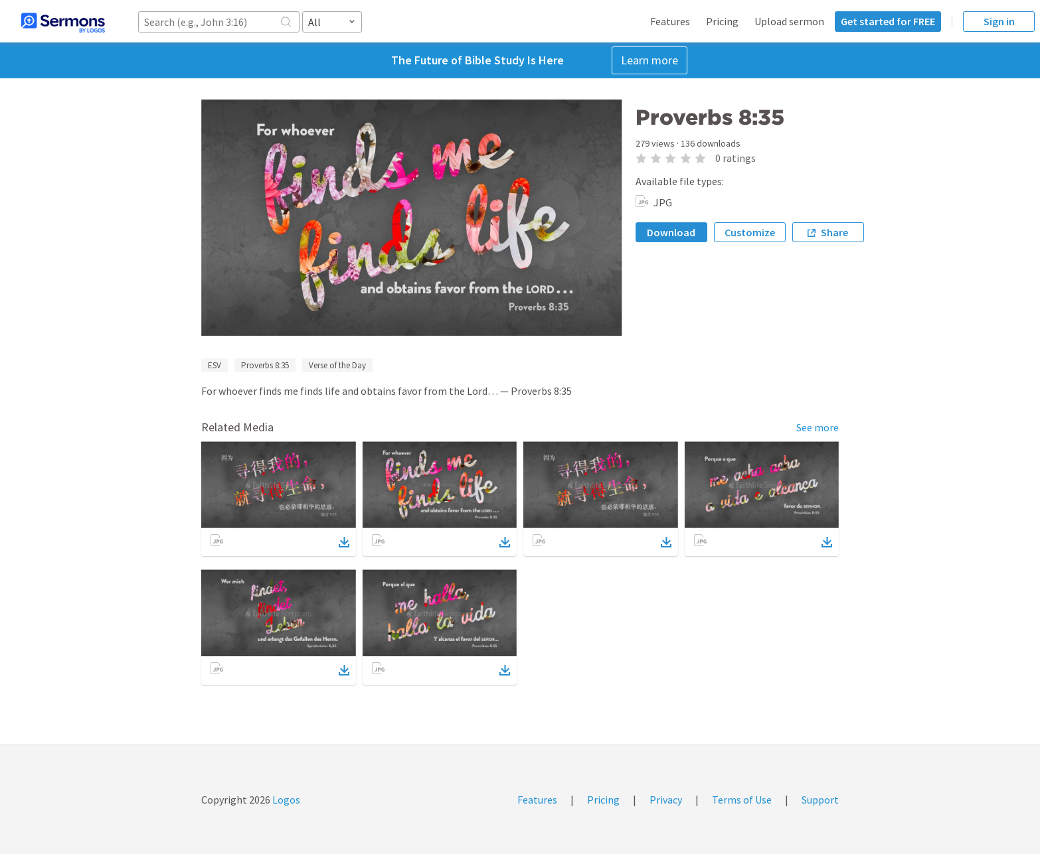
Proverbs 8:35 (265, 365)
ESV (214, 365)
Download (671, 232)
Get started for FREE (888, 21)
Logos (285, 799)
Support (820, 799)
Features (670, 21)
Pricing (722, 21)
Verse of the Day (337, 365)
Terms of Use (742, 799)
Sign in (999, 21)
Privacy (666, 799)
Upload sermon (789, 21)
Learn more (649, 60)
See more (817, 427)
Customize (750, 232)
